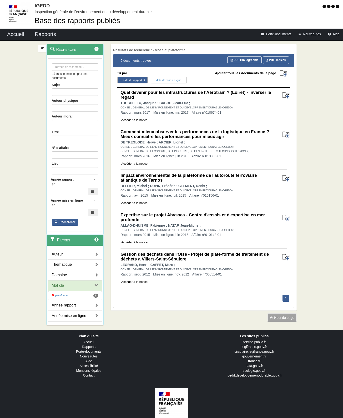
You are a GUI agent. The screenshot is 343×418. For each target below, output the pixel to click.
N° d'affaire (60, 148)
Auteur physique (65, 100)
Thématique (62, 264)
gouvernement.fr (254, 356)
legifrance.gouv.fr (254, 347)
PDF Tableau (276, 60)
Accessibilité (89, 366)
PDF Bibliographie (244, 60)
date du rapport (132, 80)
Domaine (59, 275)
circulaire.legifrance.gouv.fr (254, 351)
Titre (55, 132)
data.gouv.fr (254, 366)
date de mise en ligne (169, 80)
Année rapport (64, 305)
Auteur (57, 254)
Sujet (56, 85)
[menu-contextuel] (53, 73)
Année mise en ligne (69, 316)
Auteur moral (62, 116)
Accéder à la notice (134, 120)
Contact (88, 375)
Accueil (88, 342)
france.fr (254, 361)
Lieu (55, 163)
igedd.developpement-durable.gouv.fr (254, 375)
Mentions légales (88, 370)
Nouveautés (89, 356)
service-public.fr (254, 342)
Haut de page (282, 318)
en (53, 184)
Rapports (89, 347)
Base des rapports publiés (77, 20)
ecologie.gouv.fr (254, 370)
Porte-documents (88, 351)
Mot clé (58, 285)
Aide (88, 361)
